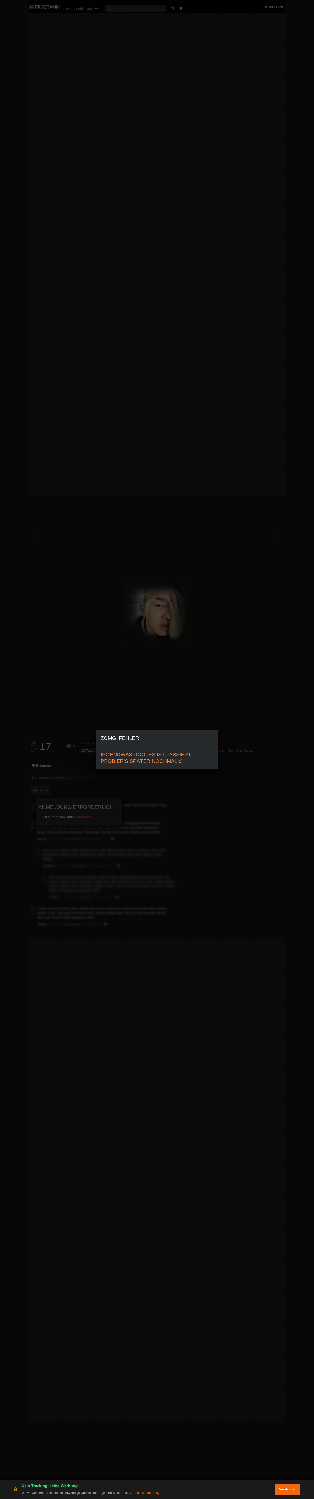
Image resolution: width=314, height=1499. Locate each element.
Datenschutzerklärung (144, 1493)
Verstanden (287, 1489)
